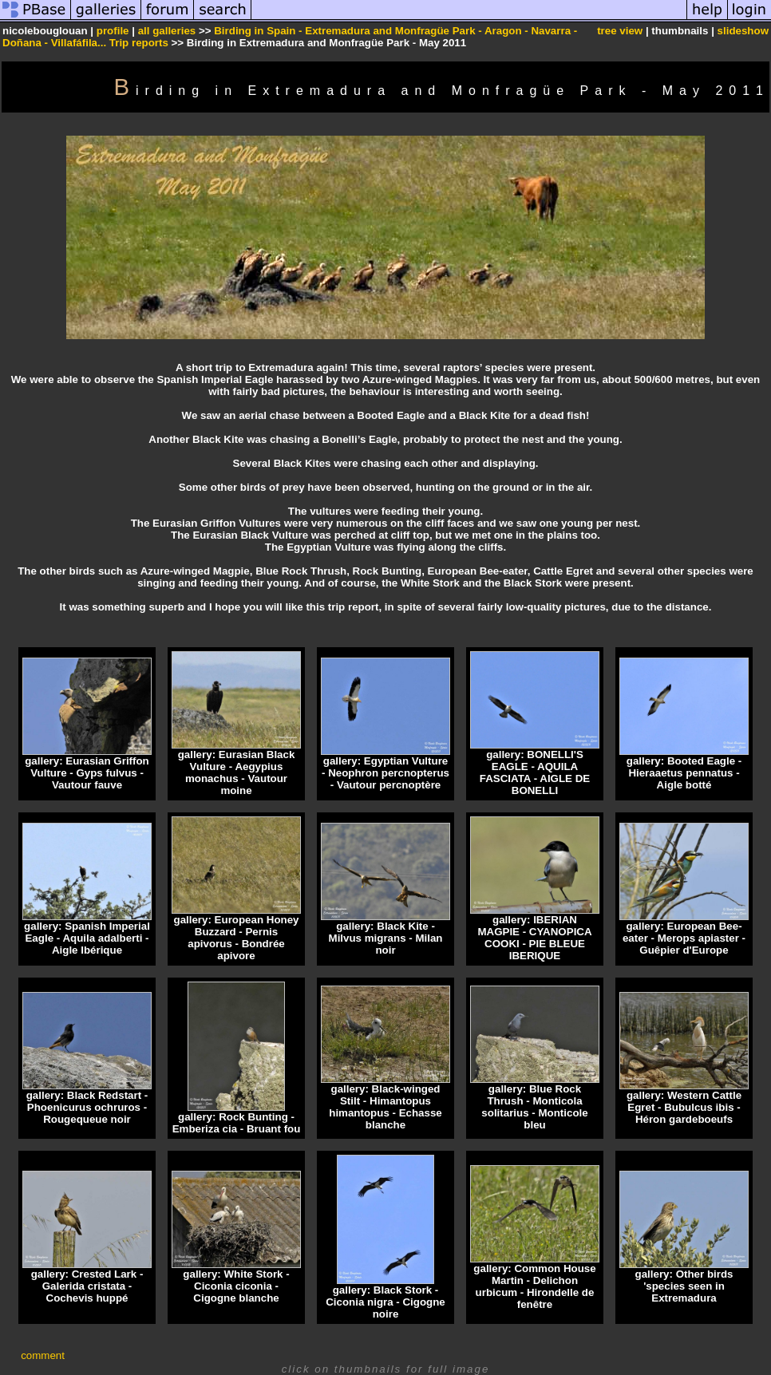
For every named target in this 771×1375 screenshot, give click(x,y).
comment (43, 1355)
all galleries (167, 31)
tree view (619, 31)
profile (113, 31)
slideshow (743, 31)
